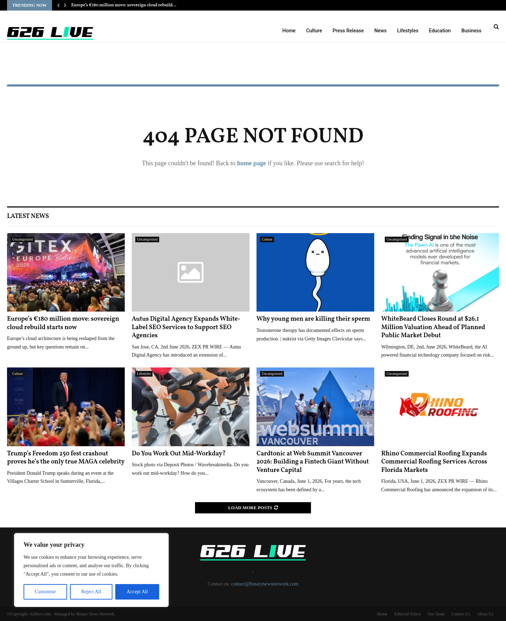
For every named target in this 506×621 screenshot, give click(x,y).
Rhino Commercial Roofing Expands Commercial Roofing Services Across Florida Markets (434, 462)
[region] (91, 570)
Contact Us (460, 614)
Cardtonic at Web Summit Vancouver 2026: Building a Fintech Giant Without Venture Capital (313, 462)
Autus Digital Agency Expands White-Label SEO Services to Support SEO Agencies (186, 327)
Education (440, 30)
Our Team (436, 614)
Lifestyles (407, 30)
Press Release (348, 30)
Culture (314, 30)
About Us (485, 614)
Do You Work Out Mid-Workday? (179, 453)
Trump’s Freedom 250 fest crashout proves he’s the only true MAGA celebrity (66, 457)
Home (289, 30)
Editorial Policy (407, 614)
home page (251, 163)
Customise (45, 591)
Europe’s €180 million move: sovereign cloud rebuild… (123, 5)
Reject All (91, 591)
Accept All (137, 591)
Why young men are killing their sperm (313, 319)
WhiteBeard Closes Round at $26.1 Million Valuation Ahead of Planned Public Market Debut (433, 327)
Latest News (28, 216)
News (380, 30)
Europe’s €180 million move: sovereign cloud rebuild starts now (63, 323)
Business (471, 30)
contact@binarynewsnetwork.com (264, 584)
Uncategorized (22, 239)
